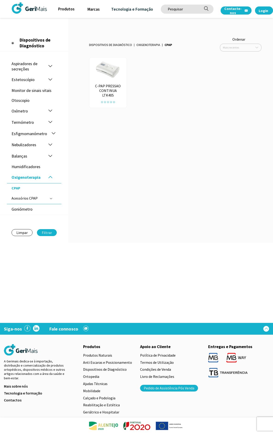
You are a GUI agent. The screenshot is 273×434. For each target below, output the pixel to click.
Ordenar (238, 39)
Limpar (22, 232)
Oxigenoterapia (148, 45)
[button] (50, 66)
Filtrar (47, 232)
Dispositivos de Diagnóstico (110, 45)
